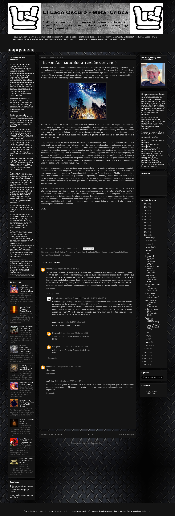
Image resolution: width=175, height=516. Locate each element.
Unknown (50, 269)
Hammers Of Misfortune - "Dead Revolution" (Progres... (150, 260)
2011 (146, 365)
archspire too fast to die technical (21, 85)
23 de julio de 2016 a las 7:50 (73, 322)
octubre (149, 244)
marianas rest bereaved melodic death (19, 78)
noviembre (150, 241)
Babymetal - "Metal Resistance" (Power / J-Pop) (26, 460)
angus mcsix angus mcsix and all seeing (20, 250)
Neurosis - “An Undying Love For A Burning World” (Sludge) (26, 403)
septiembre (150, 247)
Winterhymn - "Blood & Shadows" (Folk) (152, 320)
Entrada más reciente (51, 434)
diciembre (149, 238)
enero (148, 348)
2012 (146, 361)
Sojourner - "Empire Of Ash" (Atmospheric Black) (152, 312)
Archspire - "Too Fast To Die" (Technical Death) (26, 367)
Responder (50, 289)
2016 (146, 235)
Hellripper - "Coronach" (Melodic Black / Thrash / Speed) (25, 348)
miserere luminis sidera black (21, 233)
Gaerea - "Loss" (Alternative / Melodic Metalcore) (26, 309)
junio (148, 333)
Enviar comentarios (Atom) (93, 443)
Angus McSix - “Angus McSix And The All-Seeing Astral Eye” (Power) (26, 288)
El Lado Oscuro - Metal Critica (65, 298)
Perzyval (56, 333)
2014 (146, 355)
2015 (146, 352)
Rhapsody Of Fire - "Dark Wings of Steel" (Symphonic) (26, 328)
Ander (12, 84)
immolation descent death (19, 66)
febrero (148, 345)
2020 (146, 223)
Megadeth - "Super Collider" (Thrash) (26, 384)
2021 (146, 219)
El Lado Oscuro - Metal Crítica (152, 392)
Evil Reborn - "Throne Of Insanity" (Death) (152, 295)
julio (147, 253)
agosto (148, 250)
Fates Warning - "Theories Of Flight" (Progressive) (151, 303)
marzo (148, 342)
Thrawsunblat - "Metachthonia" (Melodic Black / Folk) (151, 278)
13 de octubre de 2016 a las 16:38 (74, 347)
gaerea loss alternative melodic (21, 159)
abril (147, 339)
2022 (146, 216)
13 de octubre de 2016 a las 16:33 (74, 333)
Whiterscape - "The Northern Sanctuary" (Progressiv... (152, 269)
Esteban (13, 115)
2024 (146, 210)
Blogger (147, 511)
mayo (148, 336)
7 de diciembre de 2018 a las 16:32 (69, 381)
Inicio (90, 434)
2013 (146, 358)
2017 (146, 232)
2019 (146, 226)
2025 (146, 207)
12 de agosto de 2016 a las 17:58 (68, 367)
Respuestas (54, 294)
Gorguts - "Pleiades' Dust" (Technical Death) (152, 327)
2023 (146, 213)
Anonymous (14, 64)
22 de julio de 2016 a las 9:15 (67, 269)
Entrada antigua (126, 434)
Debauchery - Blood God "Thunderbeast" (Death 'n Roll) (152, 287)
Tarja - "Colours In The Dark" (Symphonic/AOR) (26, 441)
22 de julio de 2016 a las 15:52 (94, 298)
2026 (146, 204)
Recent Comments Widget (27, 275)
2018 (146, 229)
